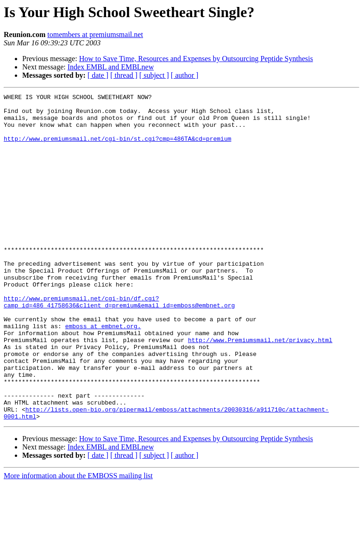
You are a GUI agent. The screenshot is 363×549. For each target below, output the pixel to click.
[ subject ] (154, 75)
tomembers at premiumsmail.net (95, 34)
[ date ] (98, 75)
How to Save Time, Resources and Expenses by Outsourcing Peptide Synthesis (196, 58)
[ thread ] (124, 75)
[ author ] (185, 75)
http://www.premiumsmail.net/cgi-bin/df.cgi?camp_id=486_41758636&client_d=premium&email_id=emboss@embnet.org (119, 344)
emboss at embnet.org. (103, 373)
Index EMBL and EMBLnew (111, 67)
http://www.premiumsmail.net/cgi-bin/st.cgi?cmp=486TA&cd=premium (117, 148)
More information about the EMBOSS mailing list (78, 541)
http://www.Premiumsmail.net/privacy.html (260, 390)
